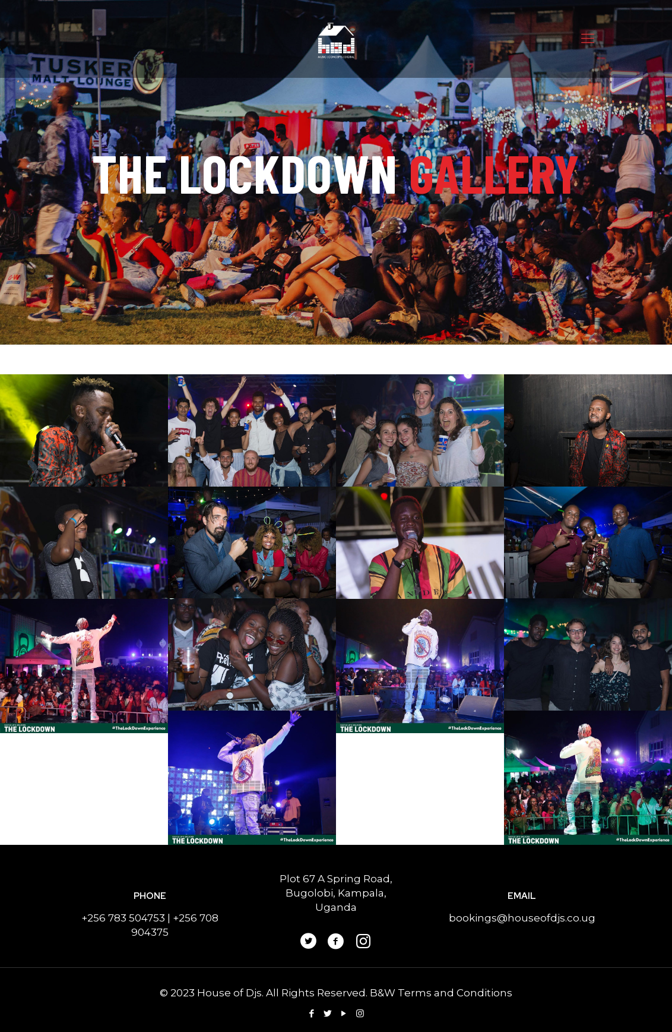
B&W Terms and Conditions (441, 993)
